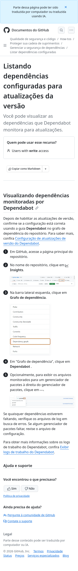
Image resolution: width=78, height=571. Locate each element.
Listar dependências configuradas (33, 52)
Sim (11, 488)
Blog (66, 556)
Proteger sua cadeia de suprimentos (34, 43)
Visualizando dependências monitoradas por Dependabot (36, 201)
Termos (38, 551)
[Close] (66, 6)
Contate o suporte (17, 521)
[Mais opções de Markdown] (45, 168)
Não (30, 488)
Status (7, 556)
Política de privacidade (16, 496)
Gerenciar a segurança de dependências (37, 48)
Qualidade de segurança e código (33, 39)
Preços (19, 556)
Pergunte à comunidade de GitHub (29, 515)
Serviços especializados (43, 556)
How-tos (65, 39)
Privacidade (55, 551)
